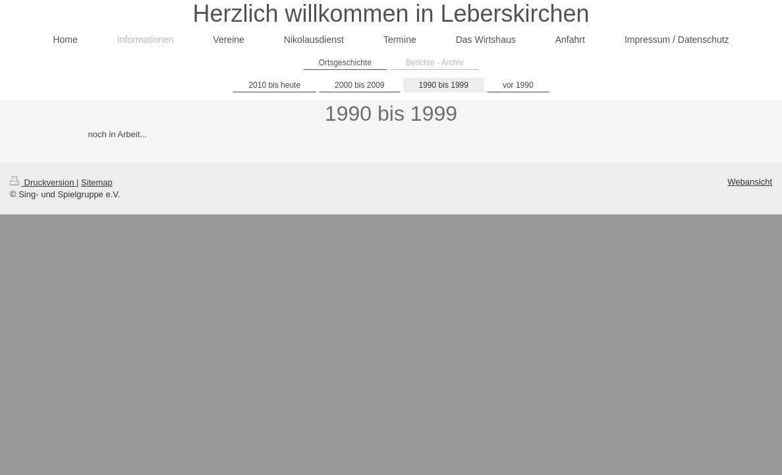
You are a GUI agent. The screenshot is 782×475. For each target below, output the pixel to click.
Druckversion (43, 182)
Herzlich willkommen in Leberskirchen (390, 13)
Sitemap (97, 182)
